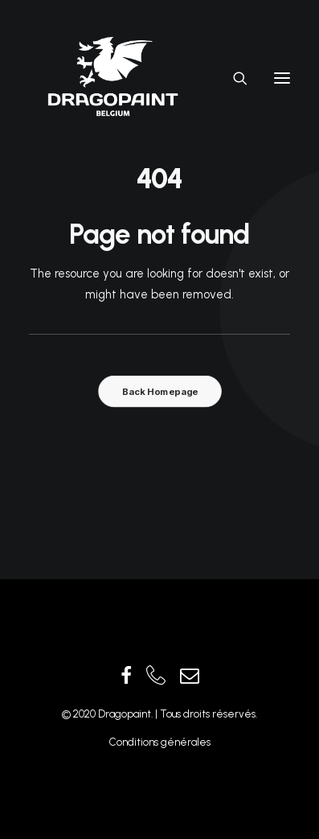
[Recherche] (233, 78)
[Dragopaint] (112, 78)
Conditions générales (160, 742)
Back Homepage (159, 391)
